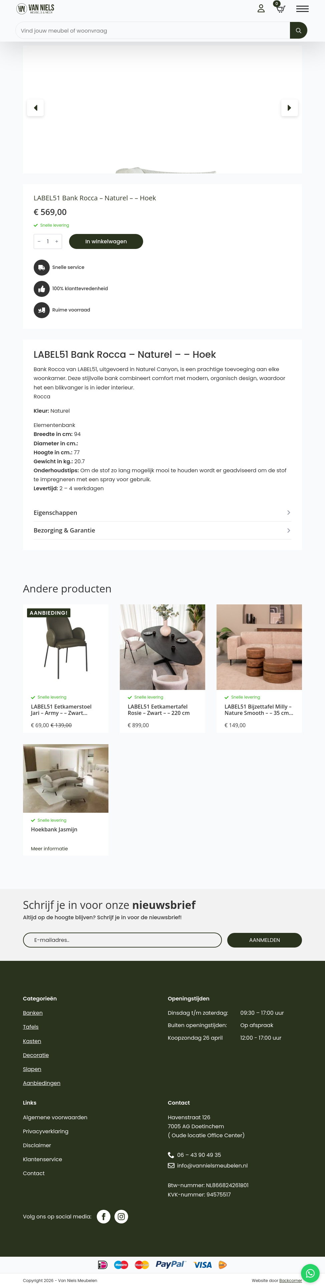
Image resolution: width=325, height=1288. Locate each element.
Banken (33, 1013)
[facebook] (103, 1216)
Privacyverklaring (46, 1131)
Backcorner (290, 1280)
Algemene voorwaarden (55, 1117)
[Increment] (56, 242)
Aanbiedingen (41, 1083)
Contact (34, 1173)
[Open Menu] (302, 9)
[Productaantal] (48, 241)
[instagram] (121, 1216)
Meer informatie (49, 848)
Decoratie (36, 1055)
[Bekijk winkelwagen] (281, 9)
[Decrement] (39, 242)
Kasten (32, 1041)
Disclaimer (37, 1145)
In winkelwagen (106, 241)
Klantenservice (42, 1159)
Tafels (31, 1027)
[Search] (298, 30)
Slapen (32, 1069)
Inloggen (262, 8)
